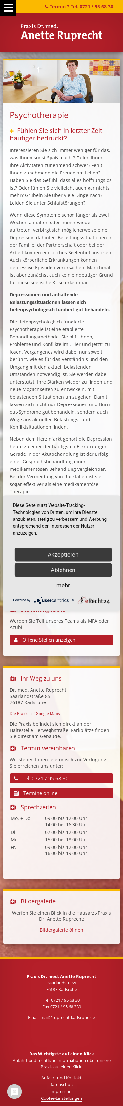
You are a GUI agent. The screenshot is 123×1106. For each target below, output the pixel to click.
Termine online (35, 793)
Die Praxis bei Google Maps (35, 713)
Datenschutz (61, 1084)
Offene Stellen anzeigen (44, 639)
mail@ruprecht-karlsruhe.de (67, 1017)
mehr (63, 585)
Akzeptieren (63, 554)
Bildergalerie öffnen (61, 930)
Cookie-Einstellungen (61, 1098)
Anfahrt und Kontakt (61, 1078)
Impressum (62, 1091)
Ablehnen (63, 569)
